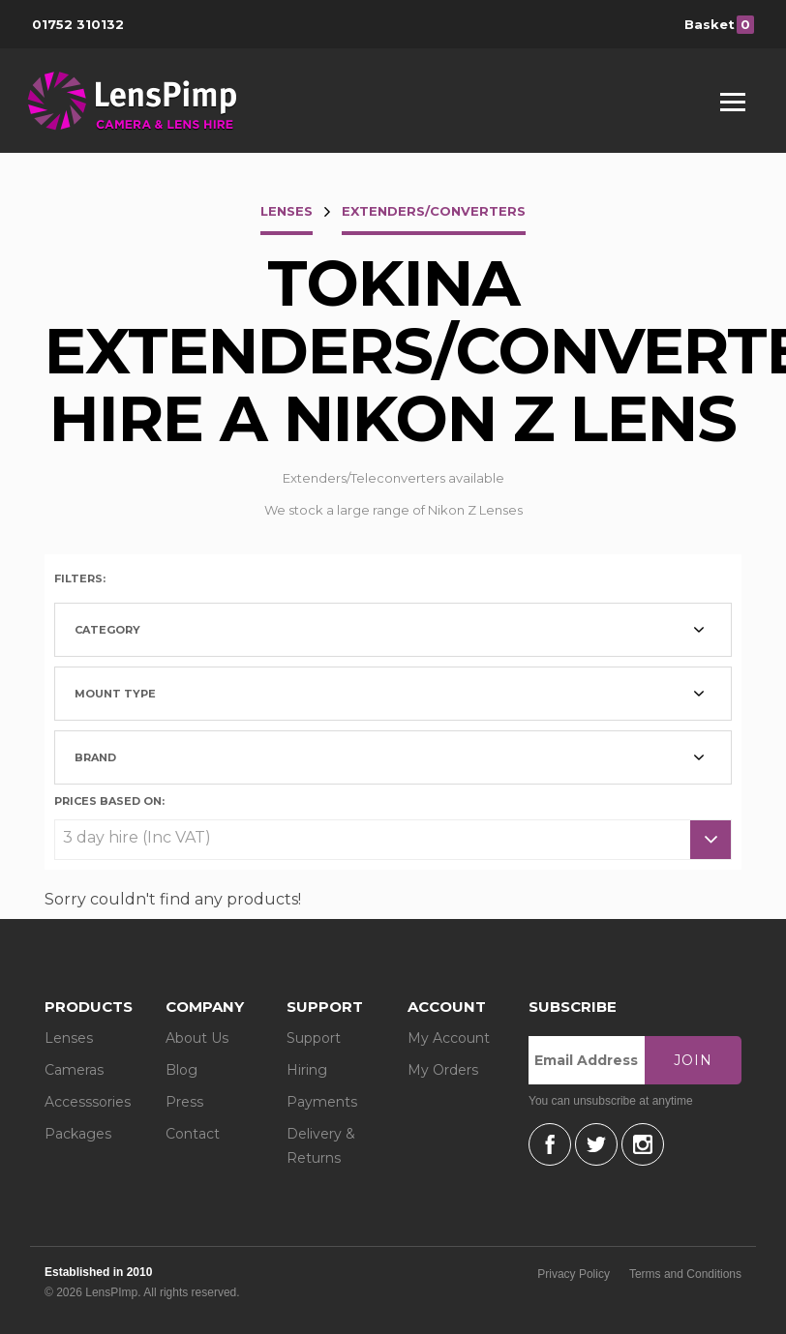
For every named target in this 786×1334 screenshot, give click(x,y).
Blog (181, 1070)
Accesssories (88, 1102)
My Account (449, 1038)
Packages (78, 1133)
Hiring (307, 1070)
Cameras (74, 1070)
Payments (322, 1102)
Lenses (69, 1038)
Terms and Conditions (685, 1274)
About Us (197, 1038)
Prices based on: (109, 800)
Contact (193, 1133)
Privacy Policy (573, 1274)
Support (314, 1038)
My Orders (443, 1070)
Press (184, 1102)
